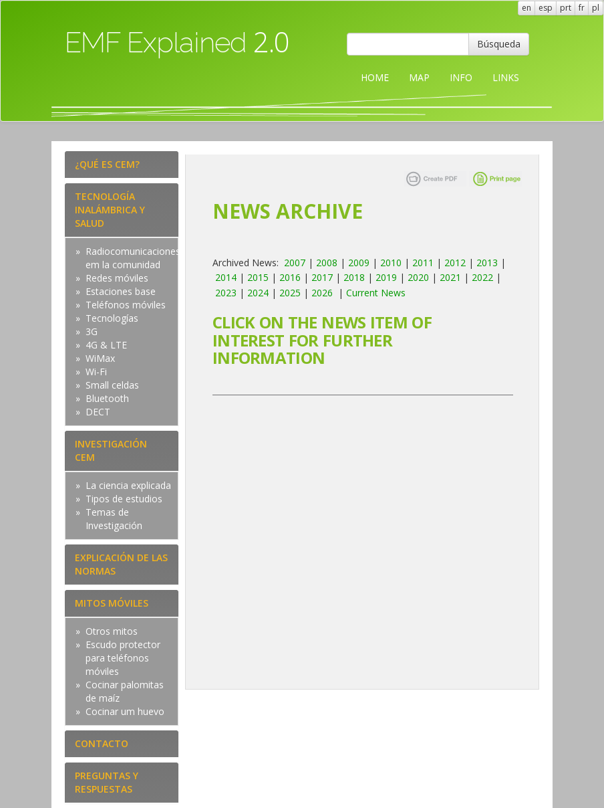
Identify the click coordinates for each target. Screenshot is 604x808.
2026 (322, 292)
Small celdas (112, 385)
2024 (258, 292)
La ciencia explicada (128, 485)
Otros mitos (112, 631)
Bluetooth (107, 398)
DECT (98, 411)
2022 (482, 277)
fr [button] (582, 7)
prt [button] (565, 7)
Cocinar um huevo (125, 711)
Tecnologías (112, 318)
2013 (487, 262)
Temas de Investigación (114, 519)
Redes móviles (117, 278)
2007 (294, 262)
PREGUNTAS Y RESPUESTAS (106, 782)
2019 (386, 277)
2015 (258, 277)
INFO (461, 77)
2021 (450, 277)
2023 (226, 292)
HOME (375, 77)
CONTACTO (101, 743)
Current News (376, 292)
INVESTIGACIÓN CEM (111, 450)
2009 (358, 262)
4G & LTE (106, 344)
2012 (455, 262)
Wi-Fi (96, 371)
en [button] (526, 7)
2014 (226, 277)
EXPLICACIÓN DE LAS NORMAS (121, 564)
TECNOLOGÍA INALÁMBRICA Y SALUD (110, 209)
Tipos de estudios (124, 498)
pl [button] (595, 7)
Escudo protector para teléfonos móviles (123, 658)
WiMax (100, 358)
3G (92, 331)
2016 (290, 277)
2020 (418, 277)
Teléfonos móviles (126, 304)
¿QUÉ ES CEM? (107, 164)
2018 (354, 277)
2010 (391, 262)
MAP (419, 77)
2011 (423, 262)
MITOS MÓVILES (111, 603)
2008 (326, 262)
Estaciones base (121, 291)
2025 (290, 292)
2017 (322, 277)
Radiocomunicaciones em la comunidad (133, 258)
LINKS (505, 77)
